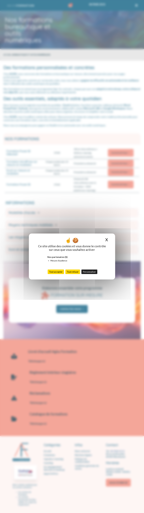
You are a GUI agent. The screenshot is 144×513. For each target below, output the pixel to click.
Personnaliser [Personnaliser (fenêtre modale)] (89, 271)
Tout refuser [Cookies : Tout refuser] (73, 271)
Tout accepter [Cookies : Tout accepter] (56, 271)
